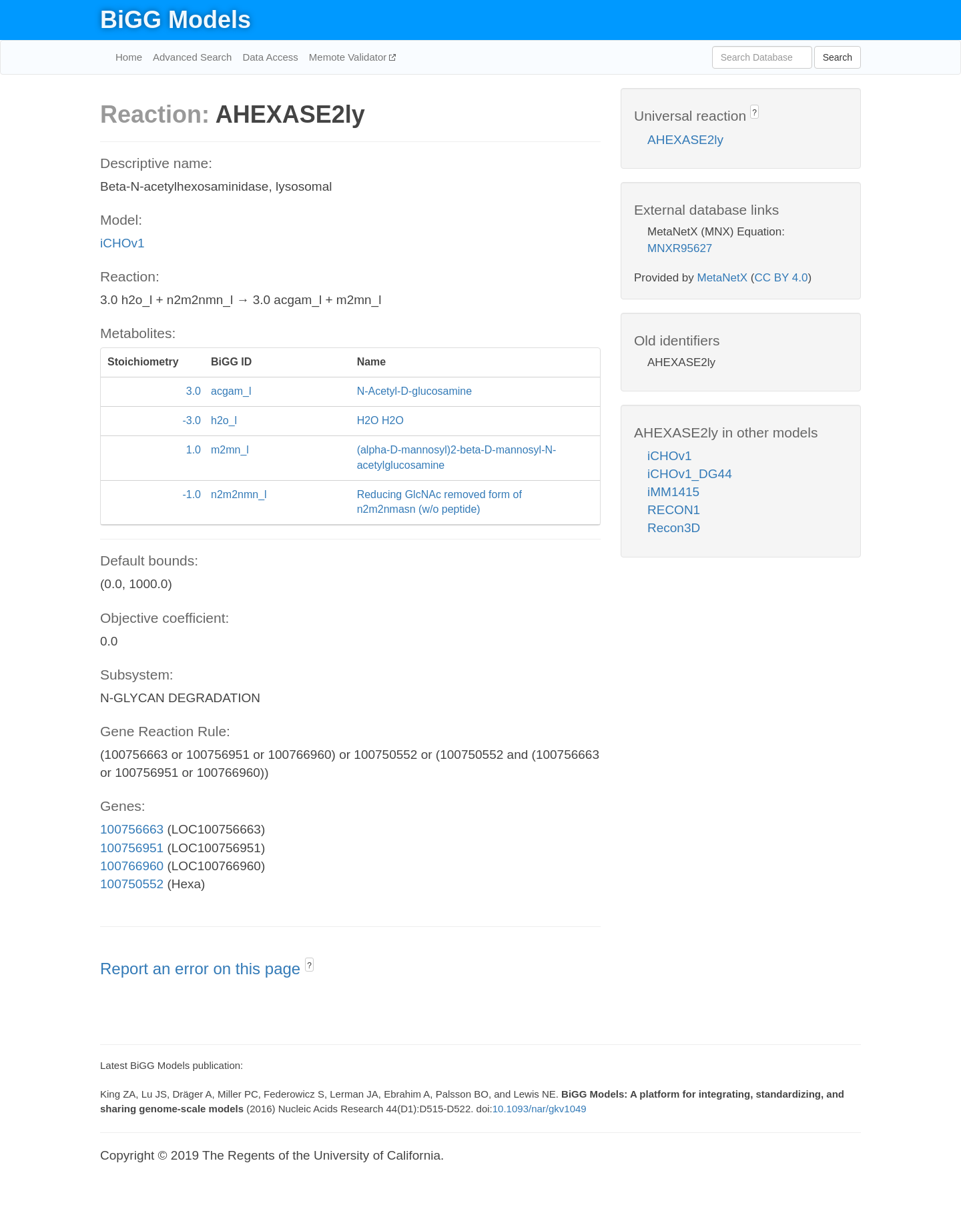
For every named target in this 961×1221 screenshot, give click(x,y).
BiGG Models (175, 19)
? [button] (309, 965)
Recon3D (673, 528)
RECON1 (673, 510)
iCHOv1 (122, 243)
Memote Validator (349, 57)
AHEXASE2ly (685, 140)
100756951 (132, 848)
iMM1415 (673, 492)
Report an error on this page (202, 969)
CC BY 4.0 (781, 277)
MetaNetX (722, 277)
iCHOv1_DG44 (689, 474)
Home (128, 57)
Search (837, 57)
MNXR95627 (679, 248)
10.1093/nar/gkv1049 (540, 1108)
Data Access (270, 57)
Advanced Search (192, 57)
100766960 (132, 866)
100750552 (132, 884)
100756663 (132, 829)
